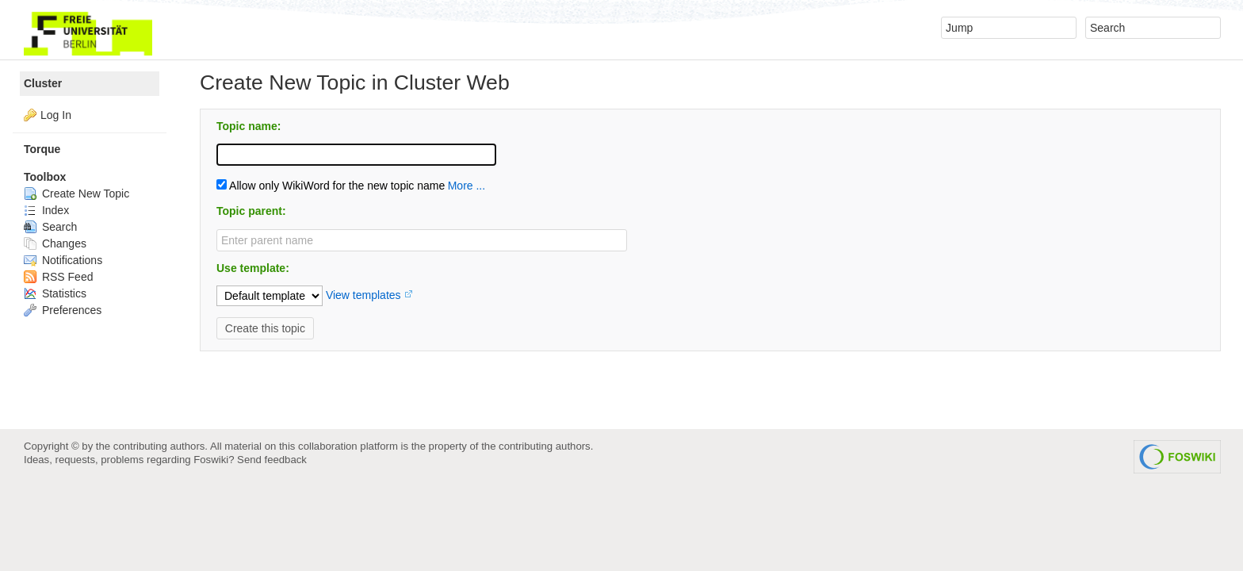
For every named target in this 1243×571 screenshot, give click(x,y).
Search (50, 226)
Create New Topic (76, 193)
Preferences (62, 310)
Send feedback (272, 460)
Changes (55, 243)
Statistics (55, 293)
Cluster (43, 83)
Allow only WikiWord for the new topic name (330, 185)
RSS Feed (58, 276)
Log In (55, 115)
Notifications (63, 260)
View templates (363, 295)
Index (46, 210)
